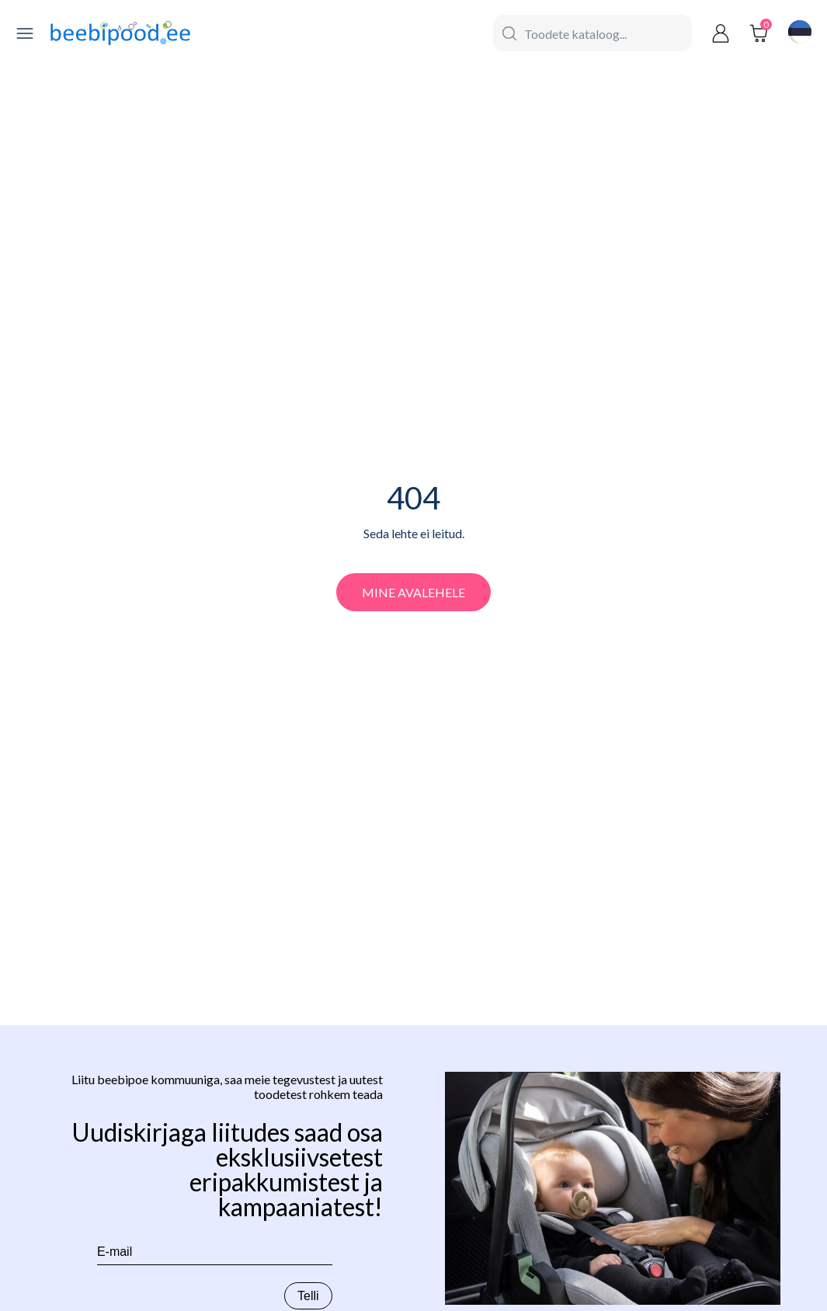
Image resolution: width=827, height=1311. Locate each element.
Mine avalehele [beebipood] (413, 592)
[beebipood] (120, 33)
